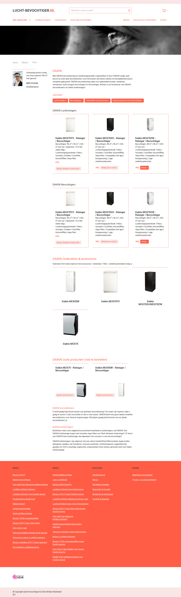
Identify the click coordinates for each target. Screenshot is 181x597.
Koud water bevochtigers (81, 20)
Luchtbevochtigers (43, 20)
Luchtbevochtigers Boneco (24, 489)
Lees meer (58, 95)
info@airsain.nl (32, 86)
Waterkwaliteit (19, 504)
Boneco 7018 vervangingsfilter (26, 518)
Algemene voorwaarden (142, 475)
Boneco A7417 (19, 475)
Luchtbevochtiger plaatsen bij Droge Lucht (70, 499)
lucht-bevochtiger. (34, 10)
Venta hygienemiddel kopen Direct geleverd (67, 525)
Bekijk (144, 167)
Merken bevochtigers (22, 480)
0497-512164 (32, 83)
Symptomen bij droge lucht (24, 499)
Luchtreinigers (60, 100)
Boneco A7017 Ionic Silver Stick (26, 523)
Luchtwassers (60, 20)
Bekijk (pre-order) (109, 167)
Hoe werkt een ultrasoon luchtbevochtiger (30, 484)
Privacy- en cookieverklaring (144, 480)
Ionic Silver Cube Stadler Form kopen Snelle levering (68, 550)
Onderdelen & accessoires (97, 100)
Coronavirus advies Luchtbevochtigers (29, 537)
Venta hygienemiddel (21, 509)
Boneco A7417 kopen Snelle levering (68, 494)
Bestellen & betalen (100, 484)
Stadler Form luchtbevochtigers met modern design (68, 558)
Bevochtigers (76, 100)
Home (15, 62)
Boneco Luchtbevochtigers (64, 537)
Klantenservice (98, 475)
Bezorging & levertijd (101, 489)
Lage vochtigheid (60, 480)
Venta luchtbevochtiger (22, 513)
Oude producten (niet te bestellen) (128, 100)
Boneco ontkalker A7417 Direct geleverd (30, 542)
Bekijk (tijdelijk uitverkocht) (68, 168)
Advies (95, 480)
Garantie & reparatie (100, 499)
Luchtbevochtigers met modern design (29, 494)
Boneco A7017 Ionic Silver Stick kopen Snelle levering (69, 510)
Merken (126, 20)
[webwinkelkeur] (18, 577)
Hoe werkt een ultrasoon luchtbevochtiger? (63, 517)
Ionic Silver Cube (20, 528)
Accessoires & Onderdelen (144, 20)
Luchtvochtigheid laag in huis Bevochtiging (70, 504)
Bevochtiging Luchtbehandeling (26, 547)
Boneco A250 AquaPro (62, 484)
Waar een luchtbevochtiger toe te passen (30, 533)
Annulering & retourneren (102, 494)
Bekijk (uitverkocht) (65, 395)
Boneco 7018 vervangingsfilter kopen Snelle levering (68, 543)
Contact (163, 20)
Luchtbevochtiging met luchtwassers (68, 489)
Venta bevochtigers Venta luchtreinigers (69, 532)
